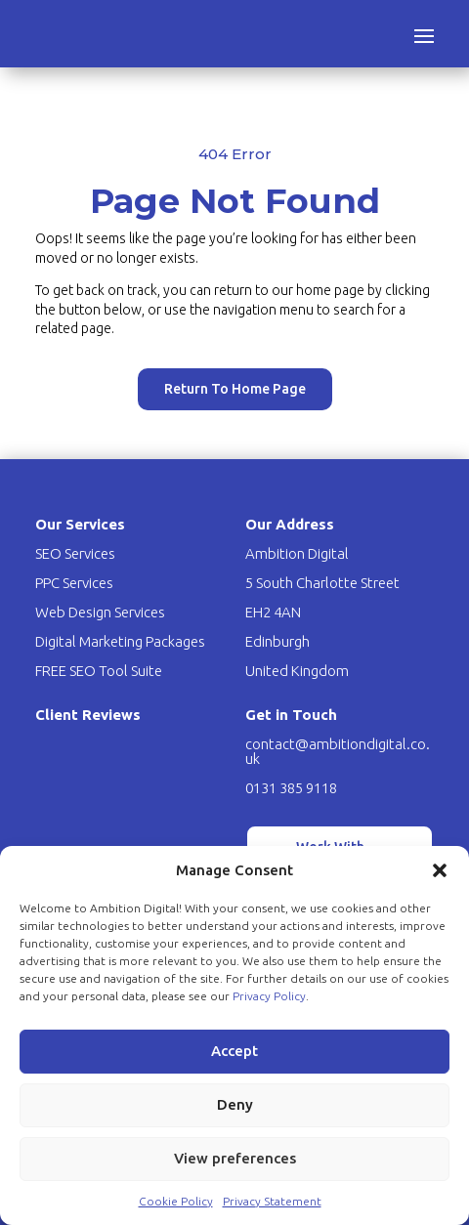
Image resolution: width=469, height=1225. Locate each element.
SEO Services (75, 553)
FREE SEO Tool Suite (98, 670)
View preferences (235, 1158)
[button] (439, 870)
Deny (235, 1104)
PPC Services (74, 582)
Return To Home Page (234, 373)
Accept (234, 1050)
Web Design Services (100, 612)
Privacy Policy (269, 996)
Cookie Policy (176, 1201)
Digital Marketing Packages (120, 641)
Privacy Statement (272, 1201)
